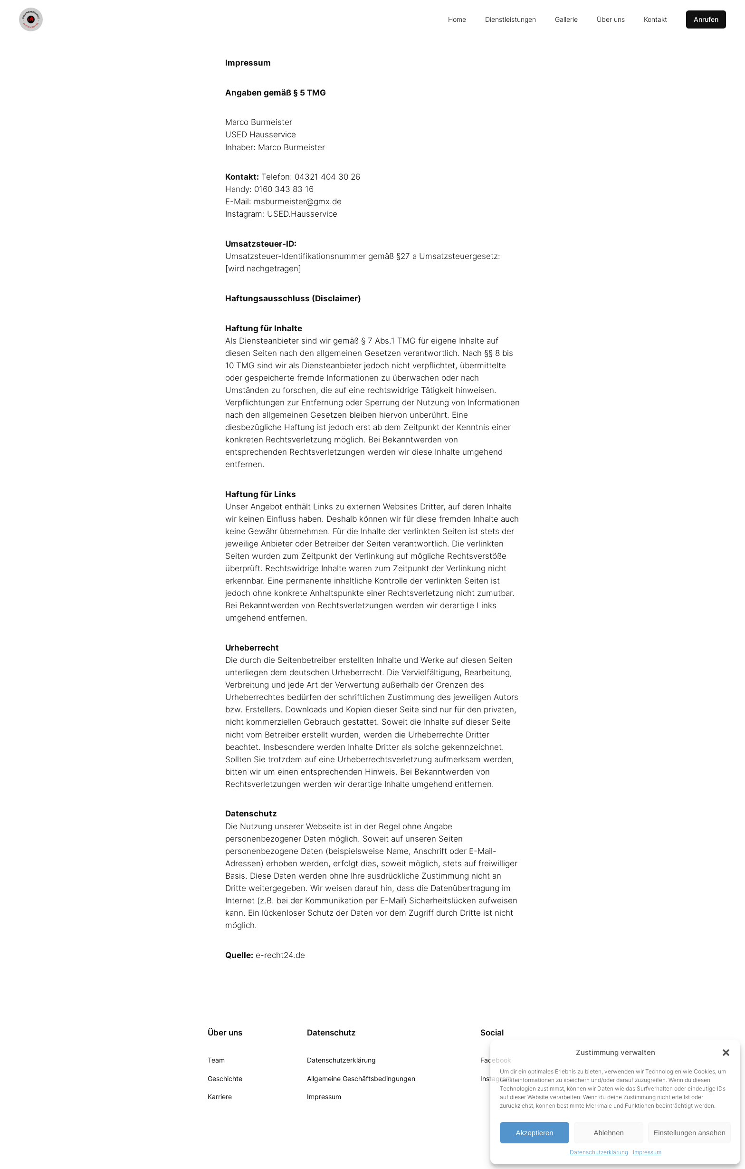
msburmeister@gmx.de (298, 201)
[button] (726, 1052)
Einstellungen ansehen (689, 1133)
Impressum (647, 1152)
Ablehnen (608, 1133)
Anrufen (706, 19)
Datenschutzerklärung (599, 1152)
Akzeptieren (534, 1133)
